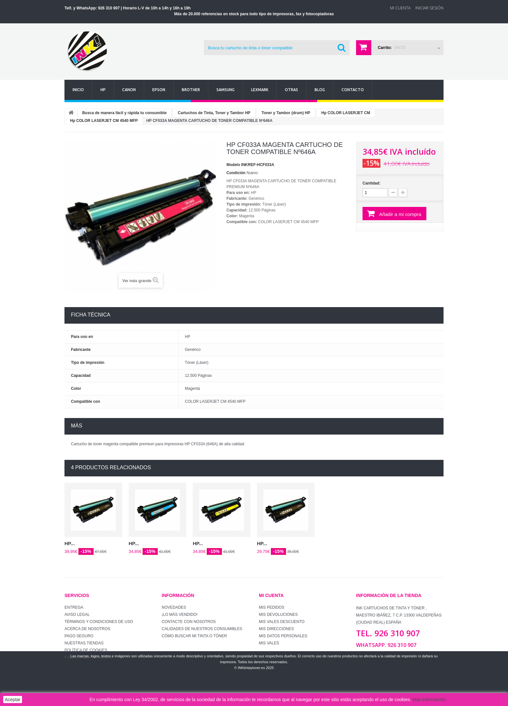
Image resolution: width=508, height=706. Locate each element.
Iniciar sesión (429, 8)
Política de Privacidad (88, 657)
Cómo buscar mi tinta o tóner (194, 636)
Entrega (73, 607)
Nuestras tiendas (83, 643)
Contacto (352, 90)
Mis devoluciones (278, 614)
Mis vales (269, 643)
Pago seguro (78, 636)
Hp (103, 90)
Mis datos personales (283, 636)
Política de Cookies (85, 650)
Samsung (225, 90)
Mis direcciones (276, 629)
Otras (291, 90)
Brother (191, 90)
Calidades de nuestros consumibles (202, 629)
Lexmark (259, 90)
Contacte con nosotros (189, 621)
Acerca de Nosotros (87, 629)
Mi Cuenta (400, 8)
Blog (320, 90)
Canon (129, 90)
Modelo (233, 164)
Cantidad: (371, 183)
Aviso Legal (77, 614)
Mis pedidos (271, 607)
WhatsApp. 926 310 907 (386, 645)
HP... (69, 543)
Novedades (174, 607)
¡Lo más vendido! (180, 614)
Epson (158, 90)
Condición (236, 173)
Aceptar (12, 699)
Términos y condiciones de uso (98, 621)
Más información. (429, 699)
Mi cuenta (271, 595)
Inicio (78, 90)
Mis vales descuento (282, 621)
